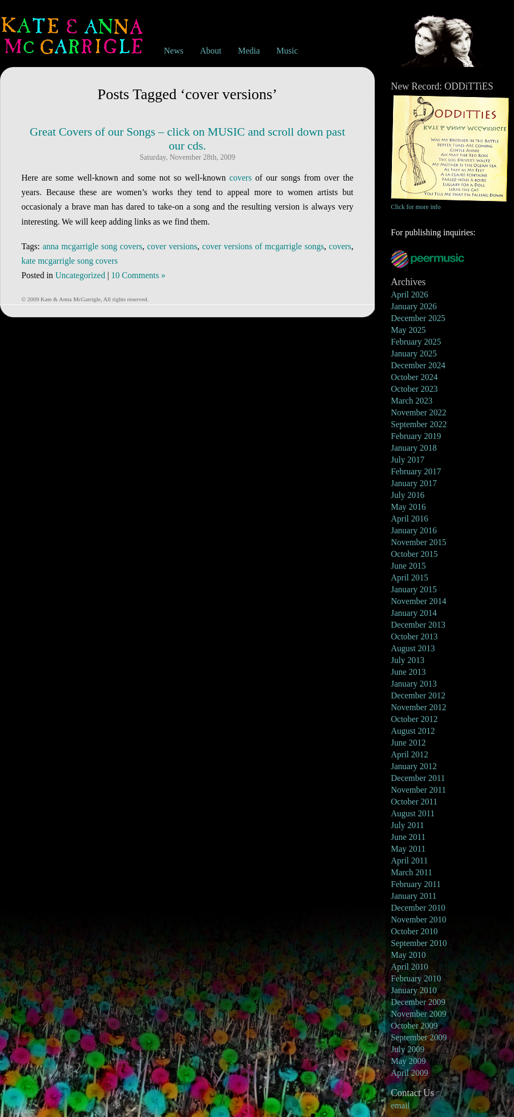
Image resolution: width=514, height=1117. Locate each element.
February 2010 (416, 978)
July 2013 (408, 660)
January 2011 (413, 895)
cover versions (172, 246)
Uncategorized (80, 275)
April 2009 (409, 1072)
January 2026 (414, 306)
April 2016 (409, 518)
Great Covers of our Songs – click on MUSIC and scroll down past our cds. (187, 138)
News (173, 50)
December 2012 (418, 695)
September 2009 (419, 1037)
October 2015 (414, 554)
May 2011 (408, 848)
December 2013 (418, 624)
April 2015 (409, 577)
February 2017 (416, 471)
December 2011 (418, 778)
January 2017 (414, 483)
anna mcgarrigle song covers (92, 246)
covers (240, 177)
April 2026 (409, 294)
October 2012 (414, 719)
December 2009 (418, 1002)
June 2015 (408, 565)
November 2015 (419, 542)
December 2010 (418, 907)
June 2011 (408, 837)
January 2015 (414, 589)
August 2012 (413, 730)
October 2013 (414, 636)
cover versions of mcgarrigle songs (263, 246)
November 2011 (418, 789)
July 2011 (407, 825)
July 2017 (408, 459)
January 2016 (414, 530)
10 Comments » (138, 275)
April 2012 (409, 754)
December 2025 (418, 318)
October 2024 (414, 377)
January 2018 (414, 447)
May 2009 (408, 1061)
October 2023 (414, 388)
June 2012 (408, 742)
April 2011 (409, 860)
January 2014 (414, 612)
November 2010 (419, 919)
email (400, 1105)
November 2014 (419, 601)
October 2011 (414, 801)
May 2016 (408, 506)
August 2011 (413, 813)
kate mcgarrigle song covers (69, 260)
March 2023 (412, 400)
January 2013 (414, 683)
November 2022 (419, 412)
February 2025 (416, 341)
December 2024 (418, 365)
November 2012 (419, 707)
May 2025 (408, 329)
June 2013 (408, 671)
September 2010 (419, 943)
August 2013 (413, 648)
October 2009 (414, 1025)
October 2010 (414, 931)
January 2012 (414, 766)
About (210, 50)
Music (287, 50)
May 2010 (408, 954)
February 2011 (416, 884)
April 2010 (409, 966)
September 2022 (419, 424)
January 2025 (414, 353)
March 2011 (411, 872)
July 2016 (408, 495)
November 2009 (419, 1013)
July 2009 (408, 1049)
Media (249, 50)
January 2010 (414, 990)
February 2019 (416, 436)
